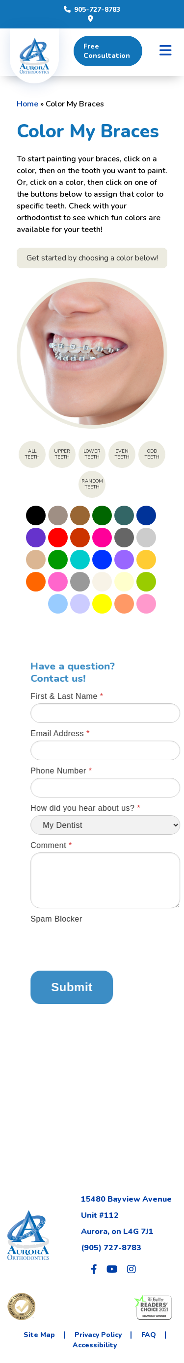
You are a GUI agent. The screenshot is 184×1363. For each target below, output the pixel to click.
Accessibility (95, 1345)
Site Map (39, 1334)
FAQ (148, 1334)
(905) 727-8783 (111, 1247)
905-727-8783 (92, 9)
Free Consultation (106, 51)
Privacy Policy (98, 1334)
